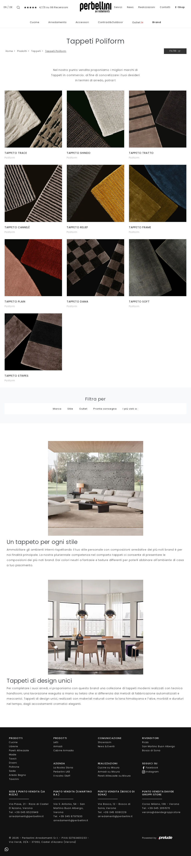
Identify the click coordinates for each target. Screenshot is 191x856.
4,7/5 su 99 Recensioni (53, 7)
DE (11, 7)
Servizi (118, 7)
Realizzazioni (146, 7)
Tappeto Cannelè (17, 227)
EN (5, 7)
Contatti (165, 7)
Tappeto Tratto (141, 153)
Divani (13, 762)
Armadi (58, 746)
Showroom (104, 742)
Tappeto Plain (14, 301)
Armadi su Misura (109, 771)
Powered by (157, 838)
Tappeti (36, 51)
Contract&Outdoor (110, 22)
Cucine (34, 22)
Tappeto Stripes (16, 376)
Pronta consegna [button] (105, 409)
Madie (12, 754)
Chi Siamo (102, 7)
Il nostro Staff (61, 775)
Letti (55, 742)
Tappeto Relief (77, 227)
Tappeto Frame (140, 227)
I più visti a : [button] (130, 409)
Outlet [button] (83, 409)
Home (9, 51)
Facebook (150, 767)
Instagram (150, 771)
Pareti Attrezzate (19, 750)
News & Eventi (106, 746)
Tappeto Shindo (79, 153)
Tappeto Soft (139, 301)
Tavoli (13, 758)
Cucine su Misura (108, 767)
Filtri (175, 51)
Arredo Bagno (17, 775)
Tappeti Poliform (55, 51)
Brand (156, 22)
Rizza (145, 742)
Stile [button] (70, 409)
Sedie (12, 770)
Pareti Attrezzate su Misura (114, 775)
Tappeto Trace (15, 153)
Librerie (13, 746)
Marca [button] (57, 409)
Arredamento (57, 22)
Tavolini (14, 779)
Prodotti (22, 51)
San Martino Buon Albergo (158, 746)
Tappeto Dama (77, 301)
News (130, 7)
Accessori (82, 22)
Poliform (9, 157)
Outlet (137, 22)
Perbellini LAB (61, 771)
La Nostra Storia (63, 767)
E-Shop (180, 7)
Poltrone (14, 766)
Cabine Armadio (63, 750)
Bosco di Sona (151, 750)
